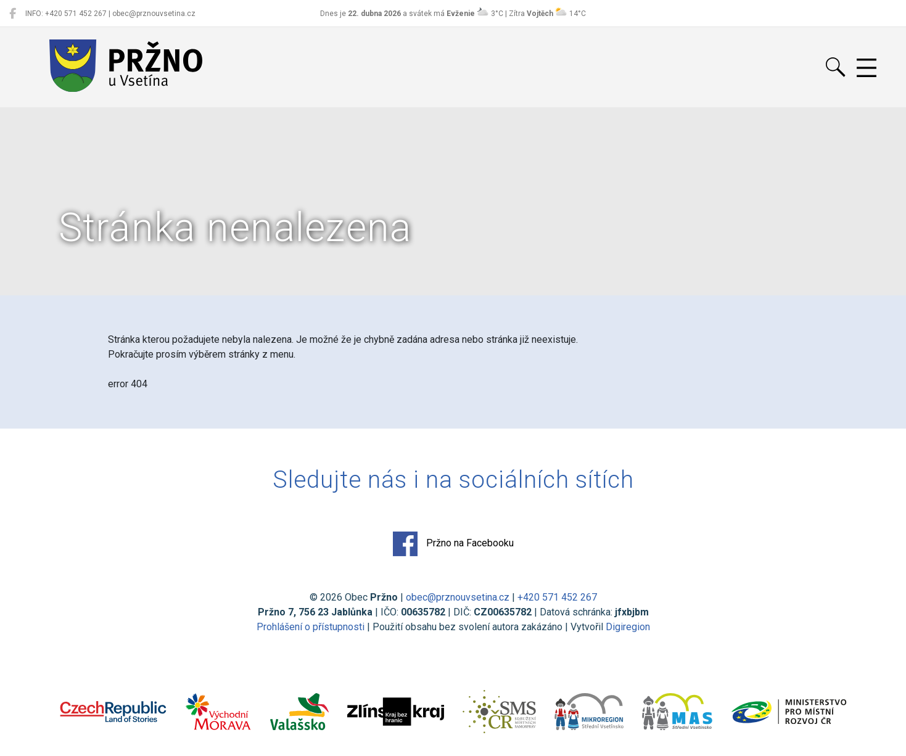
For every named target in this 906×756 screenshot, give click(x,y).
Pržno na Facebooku (453, 544)
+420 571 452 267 (557, 597)
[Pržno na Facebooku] (12, 13)
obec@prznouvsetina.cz (457, 597)
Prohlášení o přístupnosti (310, 627)
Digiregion (628, 627)
